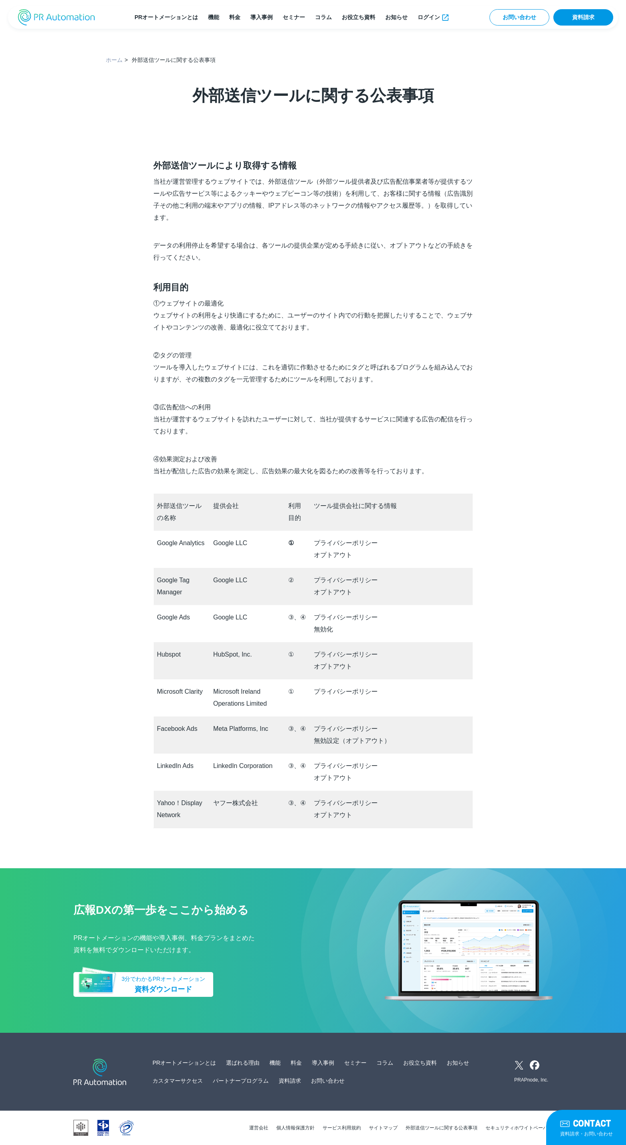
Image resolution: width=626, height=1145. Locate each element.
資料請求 (583, 17)
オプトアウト (333, 555)
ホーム (114, 60)
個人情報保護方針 (295, 1128)
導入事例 (261, 17)
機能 (213, 17)
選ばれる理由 (243, 1063)
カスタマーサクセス (178, 1081)
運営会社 (258, 1128)
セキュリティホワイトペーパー (519, 1128)
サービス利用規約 (342, 1128)
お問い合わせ (519, 17)
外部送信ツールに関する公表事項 (441, 1128)
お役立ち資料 (358, 17)
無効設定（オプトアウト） (352, 740)
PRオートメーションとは (166, 17)
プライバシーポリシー (346, 543)
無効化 (323, 629)
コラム (323, 17)
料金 (234, 17)
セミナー (294, 17)
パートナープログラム (241, 1081)
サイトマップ (383, 1128)
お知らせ (396, 17)
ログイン (429, 17)
